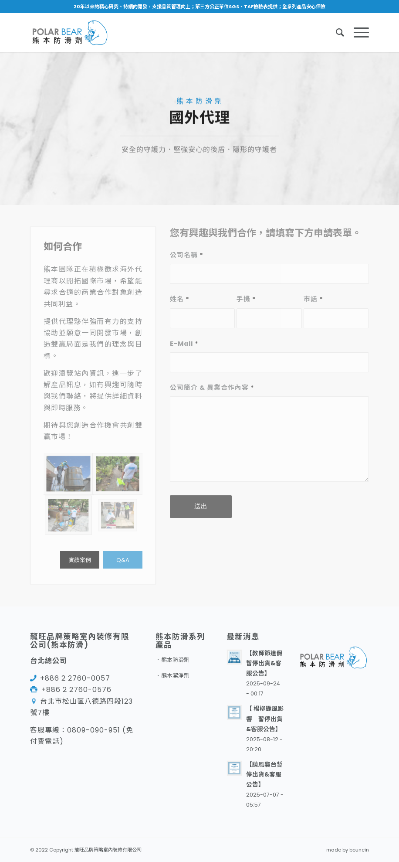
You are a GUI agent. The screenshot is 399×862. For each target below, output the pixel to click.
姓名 (179, 299)
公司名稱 (186, 255)
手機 (246, 299)
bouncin (359, 849)
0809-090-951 (93, 730)
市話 (313, 299)
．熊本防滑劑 (172, 660)
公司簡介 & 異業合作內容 (212, 387)
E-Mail (184, 343)
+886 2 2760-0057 (75, 678)
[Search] (336, 32)
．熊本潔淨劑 (172, 675)
